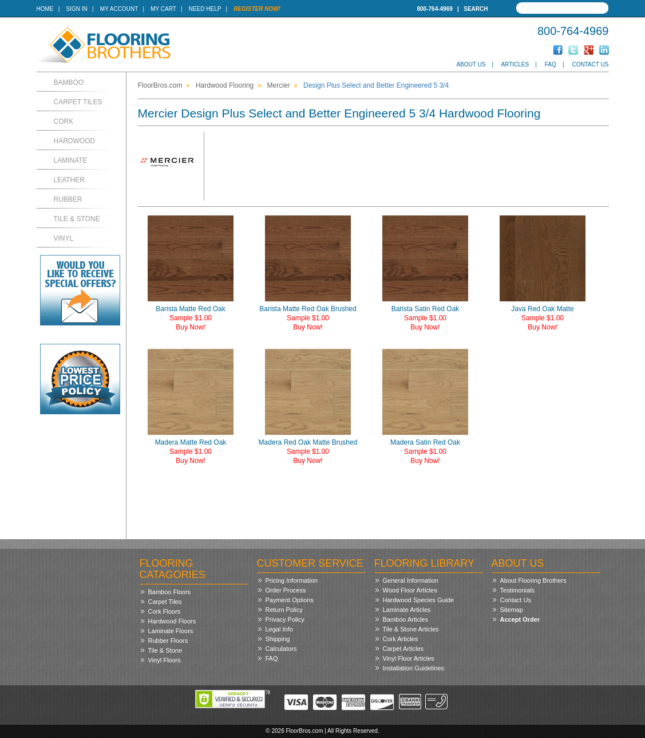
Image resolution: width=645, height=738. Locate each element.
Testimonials (517, 590)
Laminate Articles (407, 609)
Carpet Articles (403, 648)
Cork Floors (164, 611)
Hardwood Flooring (225, 85)
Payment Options (290, 599)
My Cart (163, 9)
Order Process (286, 590)
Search (476, 9)
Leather (69, 180)
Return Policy (284, 609)
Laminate (71, 160)
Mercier (278, 85)
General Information (410, 580)
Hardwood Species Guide (418, 599)
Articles (515, 64)
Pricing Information (292, 580)
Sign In (77, 9)
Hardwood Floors (172, 621)
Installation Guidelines (414, 668)
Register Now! (257, 9)
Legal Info (279, 629)
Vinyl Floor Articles (408, 658)
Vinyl (64, 238)
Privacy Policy (285, 619)
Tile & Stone (77, 219)
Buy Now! (190, 327)
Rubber (68, 199)
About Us (470, 64)
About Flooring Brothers (533, 580)
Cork (64, 121)
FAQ (550, 64)
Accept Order (520, 619)
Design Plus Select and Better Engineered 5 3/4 (376, 85)
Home (45, 9)
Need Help (205, 9)
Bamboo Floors (169, 591)
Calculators (281, 648)
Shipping (278, 638)
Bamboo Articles (405, 619)
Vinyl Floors (164, 660)
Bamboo (69, 82)
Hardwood (75, 141)
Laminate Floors (170, 630)
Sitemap (511, 609)
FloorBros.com (160, 85)
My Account (119, 9)
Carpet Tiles (78, 102)
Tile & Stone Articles (411, 629)
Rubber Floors (168, 640)
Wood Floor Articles (410, 590)
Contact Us (590, 64)
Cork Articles (400, 638)
